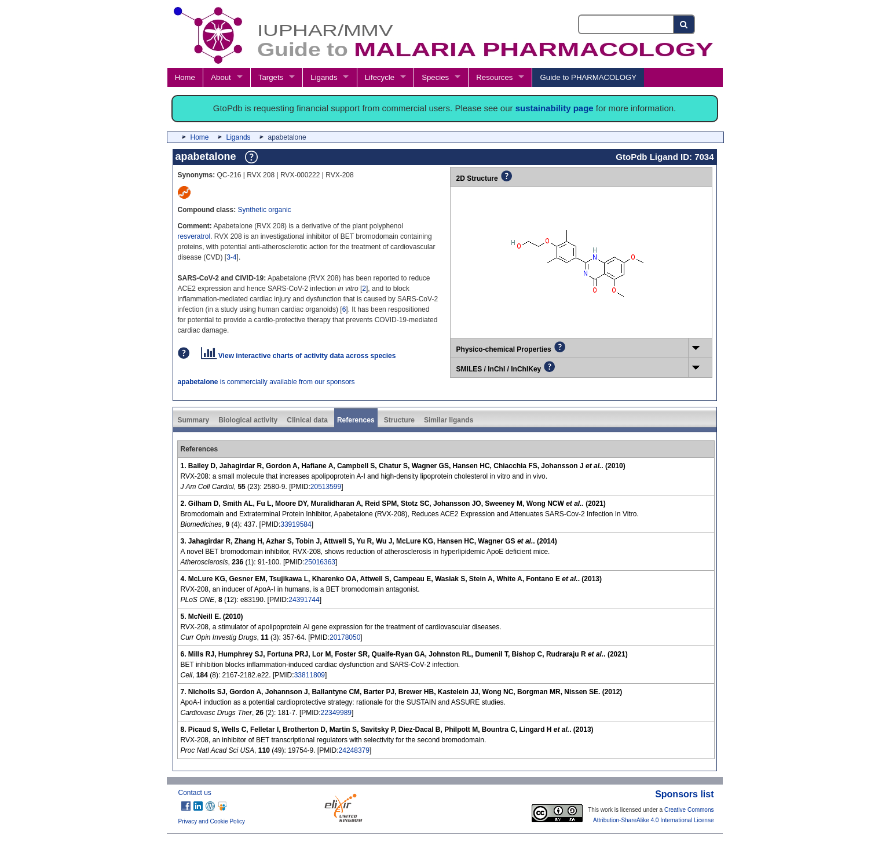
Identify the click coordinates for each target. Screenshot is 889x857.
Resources (494, 77)
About (221, 77)
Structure (399, 420)
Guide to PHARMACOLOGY (588, 77)
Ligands (323, 77)
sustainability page (554, 108)
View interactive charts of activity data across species (298, 356)
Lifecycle (379, 77)
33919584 (295, 524)
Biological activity (247, 420)
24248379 (354, 750)
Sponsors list (684, 794)
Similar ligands (448, 420)
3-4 (231, 257)
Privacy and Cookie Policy (212, 821)
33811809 (309, 675)
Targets (270, 77)
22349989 (336, 713)
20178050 (345, 637)
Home (185, 77)
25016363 (320, 562)
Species (435, 77)
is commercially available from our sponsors (266, 382)
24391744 (303, 600)
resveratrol (194, 236)
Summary (194, 420)
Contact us (194, 793)
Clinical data (307, 420)
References (356, 420)
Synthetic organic (264, 210)
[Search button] (684, 24)
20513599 (325, 487)
